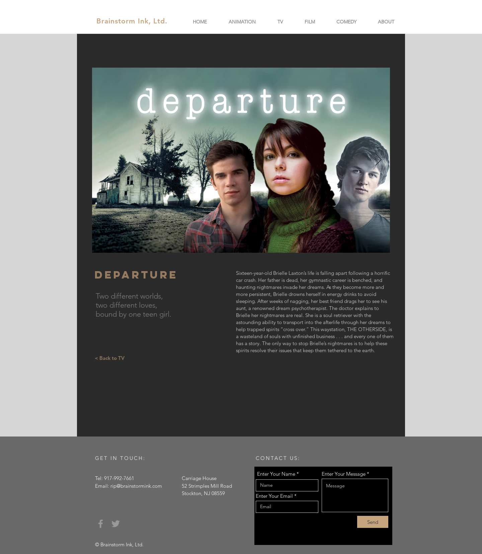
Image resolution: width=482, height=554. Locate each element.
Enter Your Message (344, 473)
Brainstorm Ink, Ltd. (131, 21)
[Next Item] (378, 160)
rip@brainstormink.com (136, 486)
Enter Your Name (276, 473)
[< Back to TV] (109, 358)
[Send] (372, 522)
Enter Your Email (274, 495)
